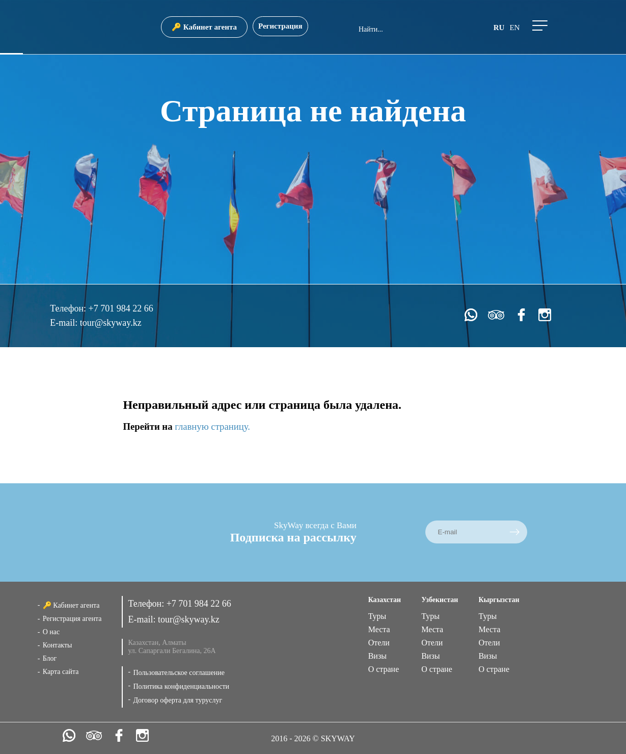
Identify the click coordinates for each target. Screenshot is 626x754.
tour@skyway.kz (111, 323)
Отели (379, 642)
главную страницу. (212, 426)
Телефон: (69, 308)
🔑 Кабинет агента (204, 27)
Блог (50, 658)
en (514, 27)
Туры (377, 616)
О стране (383, 669)
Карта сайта (61, 671)
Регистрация (280, 26)
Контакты (57, 645)
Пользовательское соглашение (179, 673)
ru (499, 27)
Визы (377, 656)
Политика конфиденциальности (181, 686)
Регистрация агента (72, 618)
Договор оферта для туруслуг (177, 700)
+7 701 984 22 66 (121, 308)
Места (379, 629)
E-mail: (64, 323)
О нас (51, 632)
